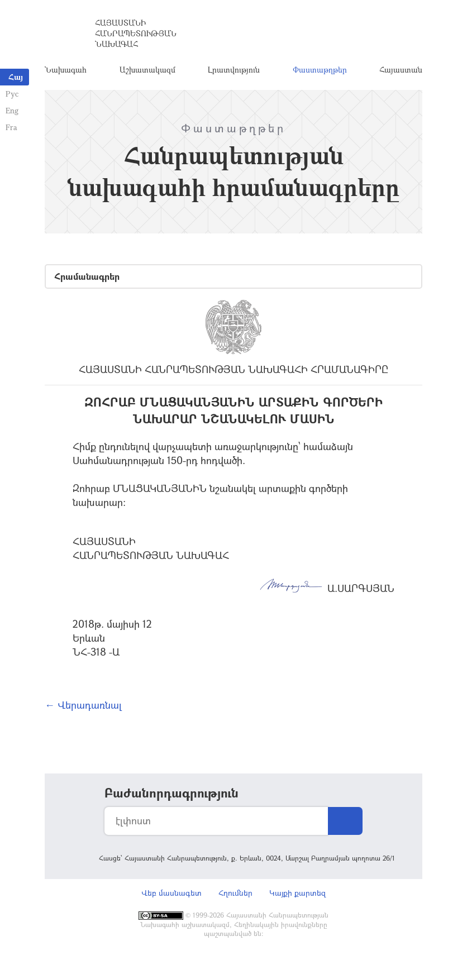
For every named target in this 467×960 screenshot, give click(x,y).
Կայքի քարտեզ (297, 892)
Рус (12, 93)
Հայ (15, 76)
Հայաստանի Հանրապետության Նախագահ (136, 33)
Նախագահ (66, 69)
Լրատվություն (234, 69)
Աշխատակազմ (147, 69)
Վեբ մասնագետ (171, 892)
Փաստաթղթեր (320, 69)
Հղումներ (235, 892)
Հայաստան (400, 69)
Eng (12, 110)
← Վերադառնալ (83, 704)
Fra (11, 127)
